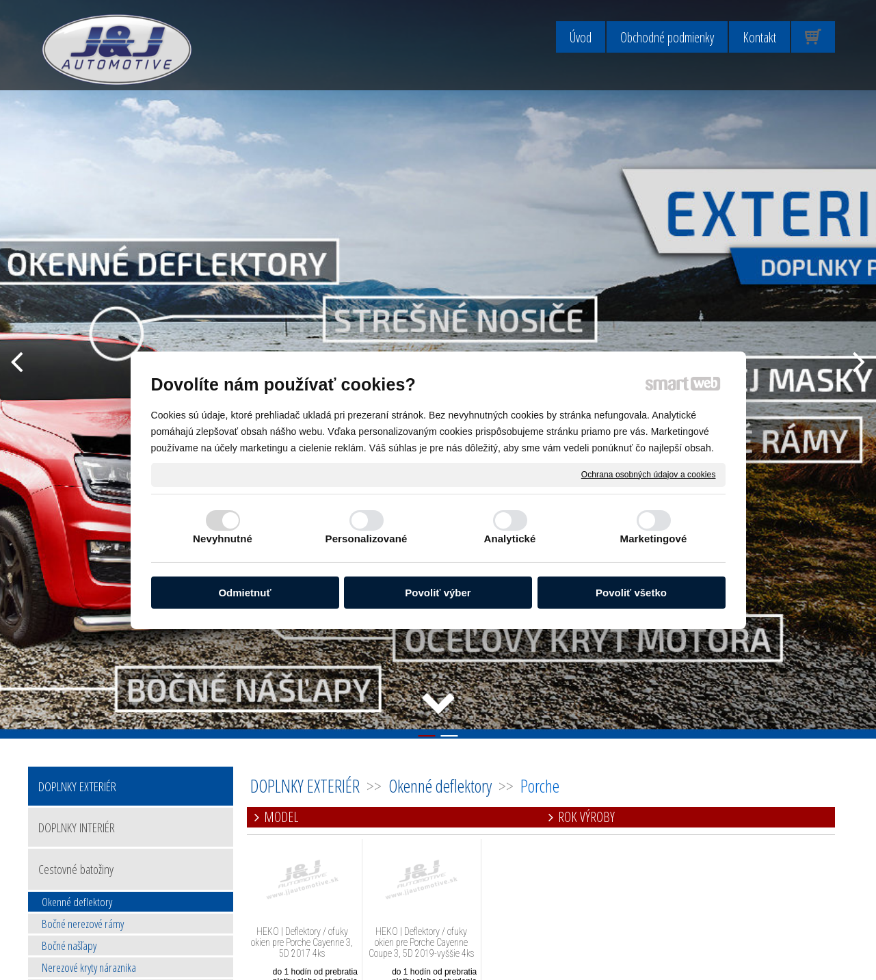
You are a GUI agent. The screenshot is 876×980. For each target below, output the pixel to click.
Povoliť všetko (631, 592)
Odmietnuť (244, 592)
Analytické (509, 538)
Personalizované (367, 538)
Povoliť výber (437, 592)
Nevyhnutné (222, 538)
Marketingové (653, 538)
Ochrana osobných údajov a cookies (648, 474)
